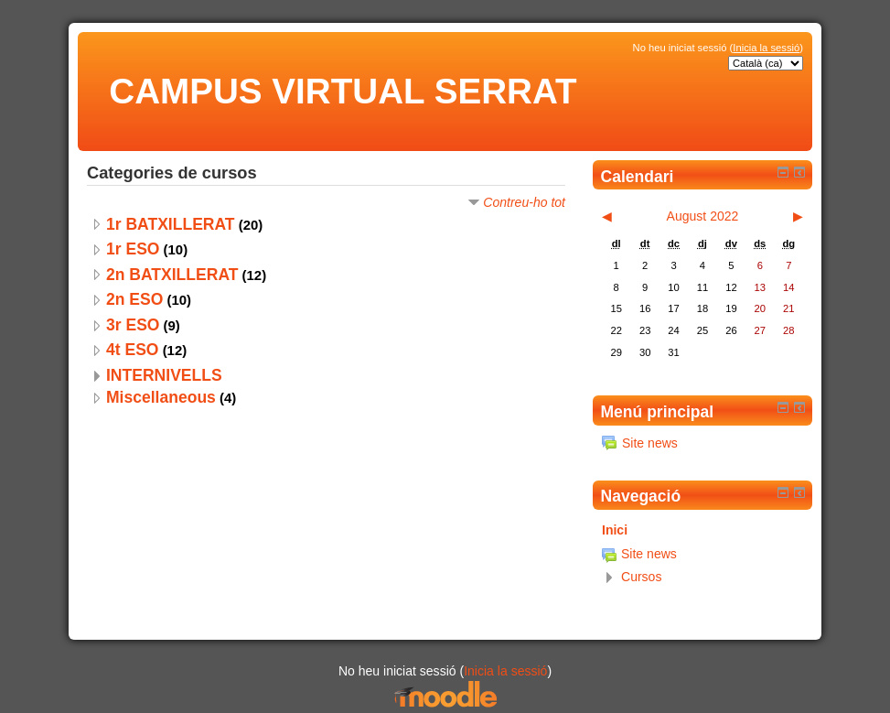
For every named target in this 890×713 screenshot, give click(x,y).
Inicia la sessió (766, 47)
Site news (640, 443)
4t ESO (132, 349)
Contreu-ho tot (524, 202)
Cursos (641, 576)
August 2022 (703, 216)
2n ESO (134, 299)
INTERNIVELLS (164, 375)
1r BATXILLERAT (170, 224)
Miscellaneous (161, 397)
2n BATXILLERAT (172, 274)
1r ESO (132, 249)
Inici (614, 530)
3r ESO (132, 325)
